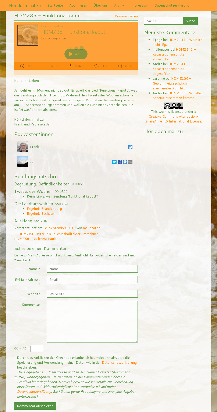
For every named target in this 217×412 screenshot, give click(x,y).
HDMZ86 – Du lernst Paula (37, 238)
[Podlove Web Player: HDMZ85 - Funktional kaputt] (76, 48)
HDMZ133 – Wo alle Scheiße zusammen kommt (177, 95)
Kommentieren (126, 16)
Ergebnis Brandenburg (44, 208)
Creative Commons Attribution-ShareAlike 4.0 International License (173, 119)
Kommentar (31, 304)
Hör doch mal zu (25, 5)
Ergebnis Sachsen (40, 213)
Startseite (55, 5)
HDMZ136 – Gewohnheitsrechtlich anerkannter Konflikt (172, 83)
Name (34, 268)
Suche (190, 20)
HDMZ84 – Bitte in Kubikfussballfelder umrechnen (56, 233)
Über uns (100, 5)
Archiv (119, 5)
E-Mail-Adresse (27, 282)
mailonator (91, 227)
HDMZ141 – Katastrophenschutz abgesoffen (174, 54)
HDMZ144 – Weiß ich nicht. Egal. (178, 42)
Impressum (139, 5)
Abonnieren (78, 5)
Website (33, 293)
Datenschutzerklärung (171, 5)
